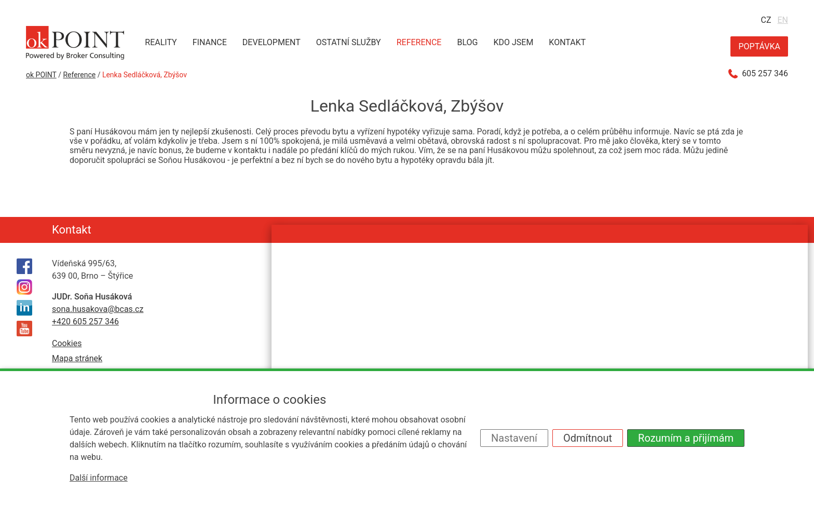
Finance (210, 42)
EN (782, 20)
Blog (467, 42)
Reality (161, 42)
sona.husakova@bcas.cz (97, 309)
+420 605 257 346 (85, 321)
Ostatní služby (348, 42)
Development (271, 42)
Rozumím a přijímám (686, 438)
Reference (419, 42)
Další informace (99, 478)
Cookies (67, 343)
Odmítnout (587, 438)
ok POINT (41, 75)
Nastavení (514, 438)
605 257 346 (765, 73)
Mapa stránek (77, 358)
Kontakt (567, 42)
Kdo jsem (513, 42)
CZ (766, 20)
